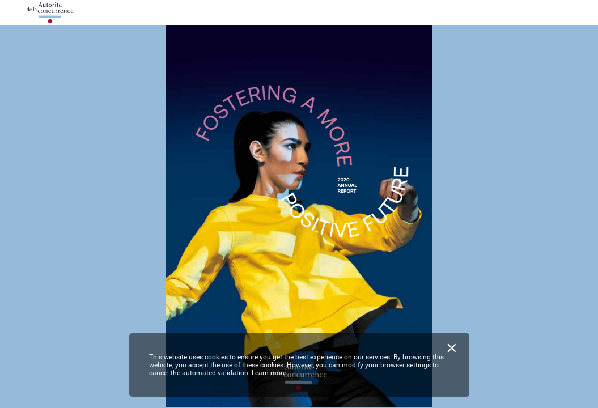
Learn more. (270, 373)
